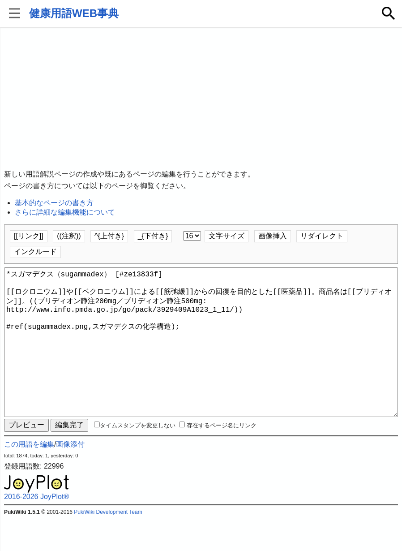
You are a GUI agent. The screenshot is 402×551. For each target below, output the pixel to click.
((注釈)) (69, 236)
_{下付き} (153, 236)
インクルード (35, 251)
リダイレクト (321, 236)
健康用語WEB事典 (74, 13)
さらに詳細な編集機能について (65, 212)
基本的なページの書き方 (54, 203)
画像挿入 (272, 236)
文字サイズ (226, 236)
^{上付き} (109, 236)
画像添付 (70, 476)
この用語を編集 (29, 476)
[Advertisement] (201, 98)
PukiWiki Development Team (108, 544)
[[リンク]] (28, 236)
